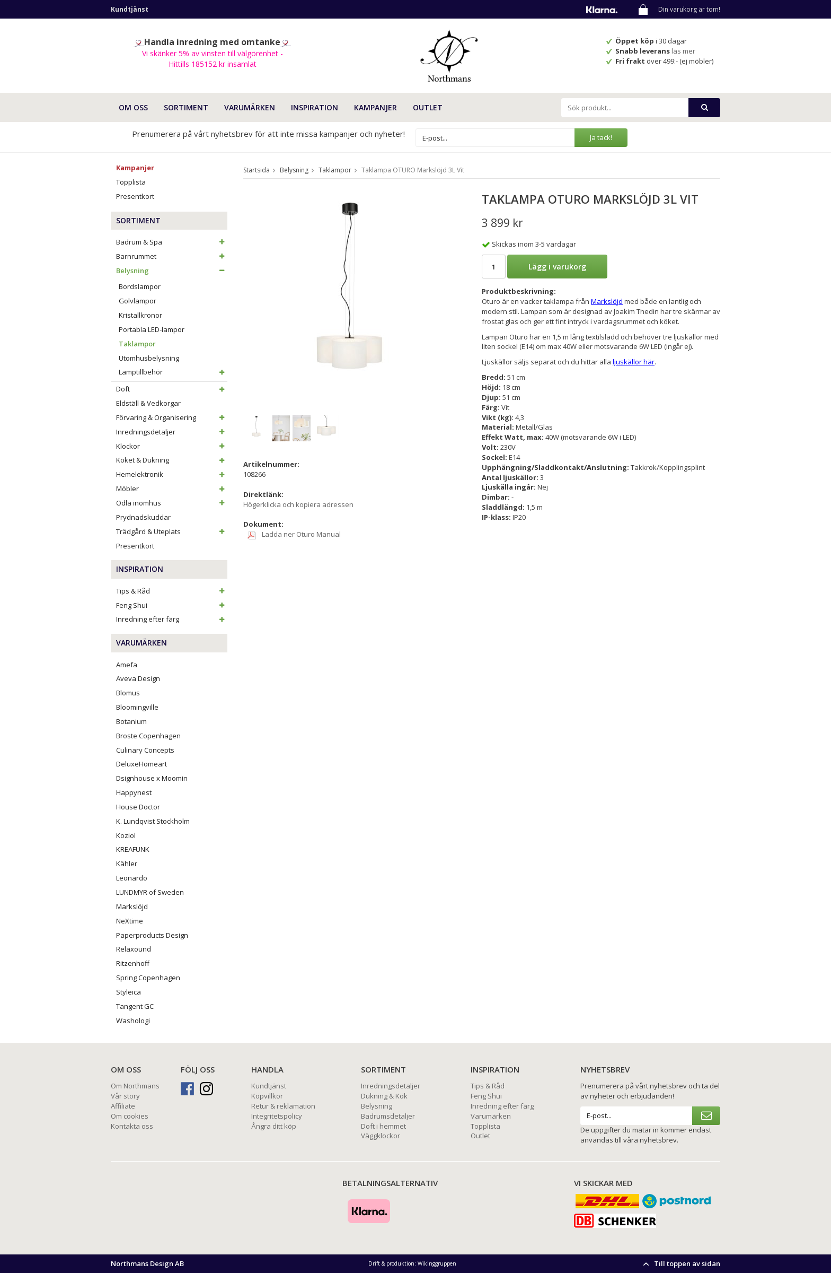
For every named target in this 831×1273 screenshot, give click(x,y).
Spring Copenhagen (148, 977)
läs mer (684, 51)
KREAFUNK (132, 849)
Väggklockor (380, 1135)
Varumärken (491, 1116)
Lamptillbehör (173, 372)
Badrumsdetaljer (388, 1116)
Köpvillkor (267, 1096)
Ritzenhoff (132, 963)
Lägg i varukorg (557, 266)
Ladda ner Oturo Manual (294, 534)
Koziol (126, 835)
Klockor (171, 446)
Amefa (126, 664)
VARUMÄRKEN (249, 107)
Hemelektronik (171, 474)
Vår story (125, 1096)
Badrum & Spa (171, 242)
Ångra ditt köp (273, 1126)
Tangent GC (135, 1006)
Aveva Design (138, 678)
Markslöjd (132, 906)
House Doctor (138, 807)
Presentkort (135, 196)
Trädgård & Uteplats (171, 531)
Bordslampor (140, 286)
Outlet (428, 107)
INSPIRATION (314, 107)
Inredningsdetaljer (171, 432)
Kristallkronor (140, 315)
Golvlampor (137, 301)
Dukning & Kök (384, 1096)
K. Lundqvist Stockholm (153, 821)
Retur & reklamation (283, 1106)
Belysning (171, 270)
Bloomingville (137, 707)
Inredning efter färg (171, 619)
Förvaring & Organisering (171, 417)
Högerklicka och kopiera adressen (298, 504)
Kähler (126, 863)
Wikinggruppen (437, 1263)
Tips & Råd (171, 591)
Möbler (171, 488)
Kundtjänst (268, 1086)
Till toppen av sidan (680, 1263)
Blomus (128, 692)
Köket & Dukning (171, 460)
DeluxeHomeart (141, 764)
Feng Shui (171, 605)
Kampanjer (375, 107)
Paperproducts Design (152, 935)
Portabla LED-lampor (151, 329)
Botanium (131, 721)
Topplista (131, 182)
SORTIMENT (186, 107)
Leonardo (131, 878)
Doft (171, 389)
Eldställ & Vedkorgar (148, 403)
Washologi (133, 1020)
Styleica (128, 992)
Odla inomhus (171, 503)
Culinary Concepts (145, 750)
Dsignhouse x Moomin (152, 778)
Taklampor (137, 343)
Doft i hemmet (383, 1126)
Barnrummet (171, 256)
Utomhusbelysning (149, 358)
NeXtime (129, 921)
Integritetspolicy (276, 1116)
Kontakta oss (132, 1126)
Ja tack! (601, 137)
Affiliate (123, 1106)
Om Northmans (135, 1086)
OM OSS (133, 107)
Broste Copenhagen (148, 735)
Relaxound (133, 949)
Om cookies (129, 1116)
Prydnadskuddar (143, 517)
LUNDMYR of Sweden (150, 892)
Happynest (134, 792)
